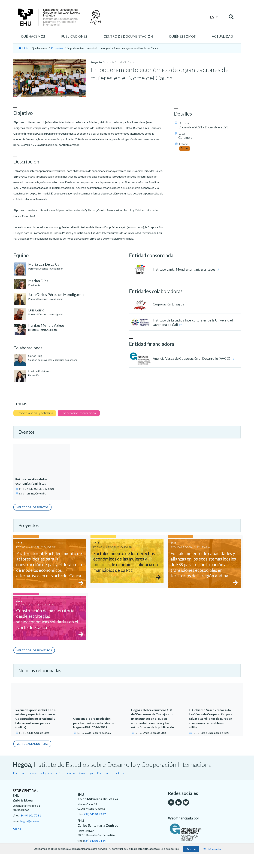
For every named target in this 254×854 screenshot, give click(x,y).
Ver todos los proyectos (34, 650)
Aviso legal (86, 773)
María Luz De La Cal (44, 264)
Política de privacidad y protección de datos (44, 773)
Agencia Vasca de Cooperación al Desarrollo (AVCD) (193, 358)
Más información (212, 848)
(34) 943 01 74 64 (95, 840)
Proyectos (57, 48)
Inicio (23, 48)
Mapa (17, 829)
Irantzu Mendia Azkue (46, 325)
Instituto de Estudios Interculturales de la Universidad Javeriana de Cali (193, 322)
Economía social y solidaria (35, 413)
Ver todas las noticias (32, 743)
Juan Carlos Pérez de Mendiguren (56, 294)
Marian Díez (38, 281)
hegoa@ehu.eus (29, 821)
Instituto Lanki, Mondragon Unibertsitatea (186, 269)
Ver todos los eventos (32, 507)
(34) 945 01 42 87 (95, 814)
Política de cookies (110, 773)
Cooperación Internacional (79, 413)
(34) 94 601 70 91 (30, 815)
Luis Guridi (36, 310)
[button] (33, 36)
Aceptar (191, 848)
